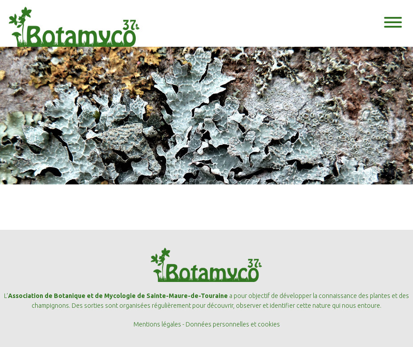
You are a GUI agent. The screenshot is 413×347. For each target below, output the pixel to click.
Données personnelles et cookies (233, 324)
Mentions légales (157, 324)
